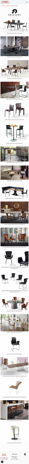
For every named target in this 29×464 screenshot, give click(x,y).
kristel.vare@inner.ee (4, 457)
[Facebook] (25, 454)
